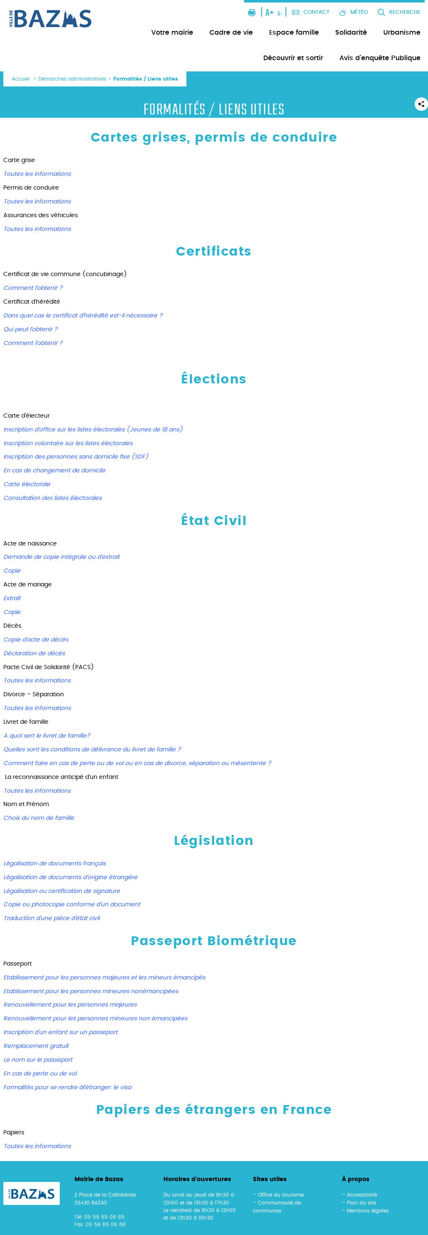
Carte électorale (26, 484)
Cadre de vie (231, 32)
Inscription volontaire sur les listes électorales (67, 443)
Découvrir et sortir (293, 58)
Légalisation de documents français (54, 864)
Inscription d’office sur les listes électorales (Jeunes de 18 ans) (93, 430)
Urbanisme (401, 32)
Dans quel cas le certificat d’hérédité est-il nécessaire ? (83, 316)
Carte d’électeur (26, 416)
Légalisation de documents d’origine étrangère (70, 877)
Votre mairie (172, 32)
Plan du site (361, 1202)
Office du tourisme (281, 1194)
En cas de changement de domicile (54, 471)
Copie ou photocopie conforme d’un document (71, 905)
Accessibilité (362, 1194)
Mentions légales (368, 1210)
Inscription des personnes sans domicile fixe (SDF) (75, 457)
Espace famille (294, 32)
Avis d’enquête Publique (379, 58)
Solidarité (351, 32)
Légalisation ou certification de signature (61, 891)
